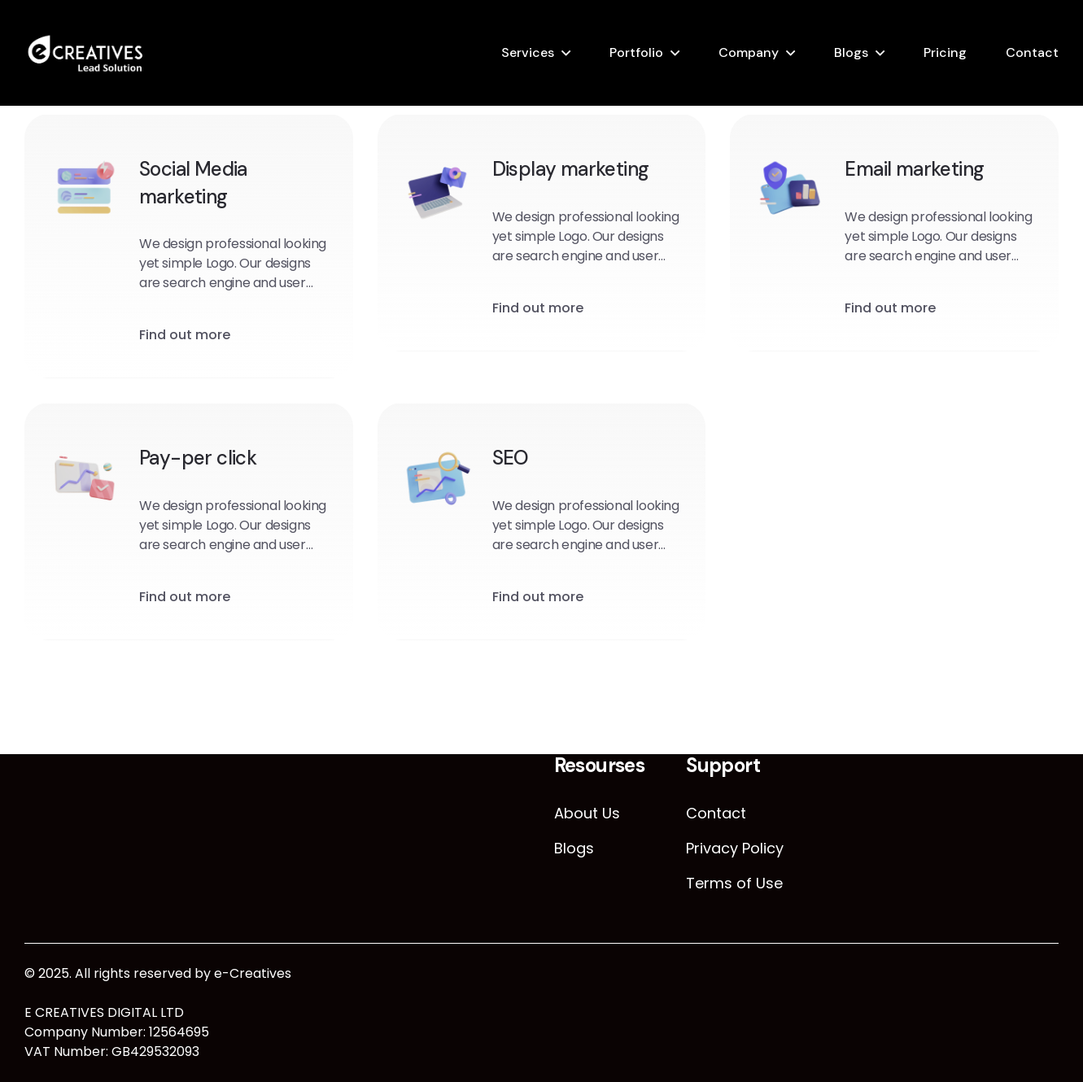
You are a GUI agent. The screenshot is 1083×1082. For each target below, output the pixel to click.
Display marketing (570, 170)
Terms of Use (734, 883)
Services (527, 52)
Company (748, 52)
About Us (587, 813)
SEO (510, 459)
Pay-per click (197, 459)
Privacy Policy (735, 848)
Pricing (945, 52)
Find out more (184, 336)
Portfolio (636, 52)
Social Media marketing (193, 184)
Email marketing (914, 170)
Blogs (851, 52)
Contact (1032, 52)
